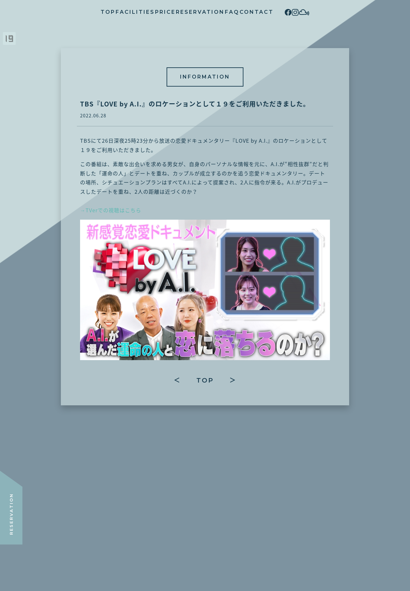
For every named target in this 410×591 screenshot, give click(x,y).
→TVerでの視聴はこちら (110, 210)
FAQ (232, 12)
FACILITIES (97, 12)
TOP (58, 12)
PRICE (140, 12)
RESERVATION (187, 12)
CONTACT (269, 12)
